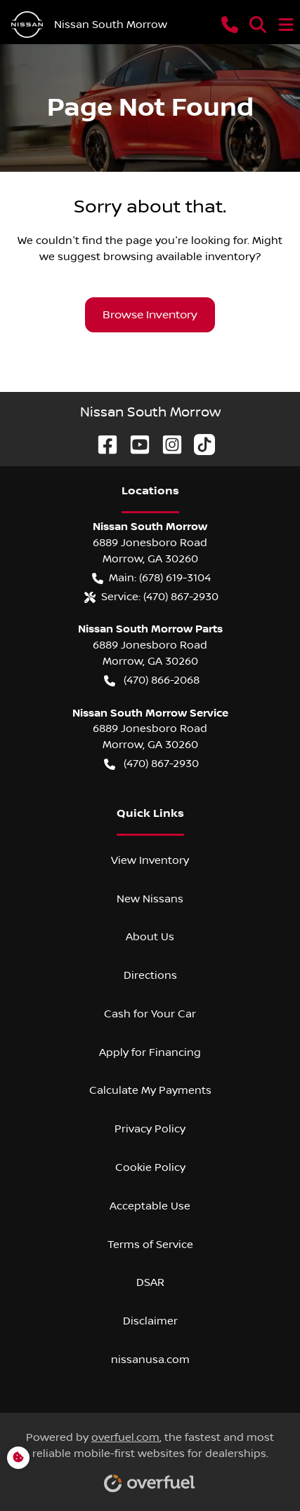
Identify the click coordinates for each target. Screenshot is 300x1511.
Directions (150, 975)
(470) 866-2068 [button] (152, 680)
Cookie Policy (150, 1167)
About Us (150, 936)
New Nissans (150, 899)
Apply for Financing (150, 1052)
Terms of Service (150, 1244)
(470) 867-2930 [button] (151, 764)
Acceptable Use (150, 1206)
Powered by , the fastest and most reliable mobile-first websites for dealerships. (150, 1457)
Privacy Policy (150, 1129)
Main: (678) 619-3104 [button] (151, 578)
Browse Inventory (150, 315)
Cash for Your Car (150, 1014)
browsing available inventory (179, 256)
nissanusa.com (150, 1359)
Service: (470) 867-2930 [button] (151, 597)
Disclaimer (150, 1321)
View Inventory (150, 860)
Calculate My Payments (150, 1090)
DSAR (150, 1282)
